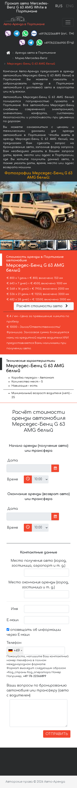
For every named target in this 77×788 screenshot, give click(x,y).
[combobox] (15, 650)
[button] (73, 210)
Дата (12, 460)
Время (12, 479)
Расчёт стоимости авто (42, 306)
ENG (69, 6)
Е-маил (13, 620)
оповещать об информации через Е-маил (34, 632)
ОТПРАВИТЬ (57, 734)
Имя (14, 609)
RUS (58, 6)
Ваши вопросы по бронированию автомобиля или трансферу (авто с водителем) (38, 690)
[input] (29, 468)
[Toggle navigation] (68, 22)
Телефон (14, 643)
